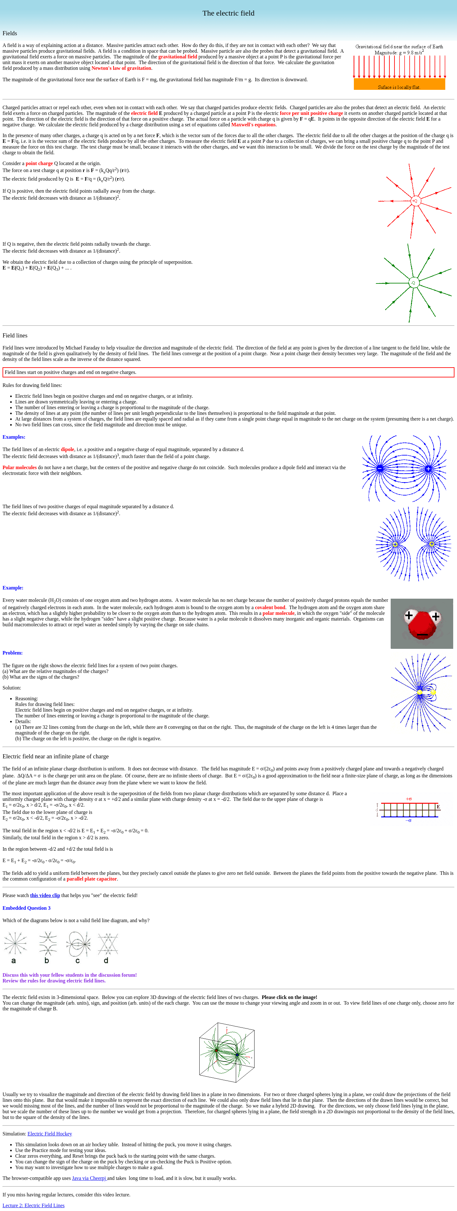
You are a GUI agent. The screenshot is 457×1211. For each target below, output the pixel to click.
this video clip (45, 895)
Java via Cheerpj (89, 1178)
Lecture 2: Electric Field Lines (33, 1205)
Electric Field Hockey (50, 1133)
